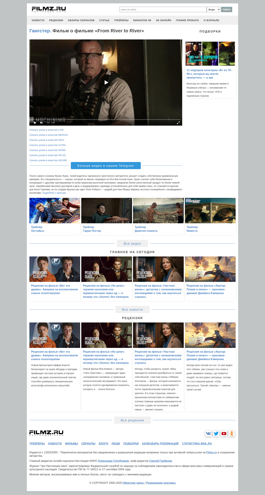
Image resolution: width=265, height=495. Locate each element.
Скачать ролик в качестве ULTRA (47, 145)
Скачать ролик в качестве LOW (46, 129)
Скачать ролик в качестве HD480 (47, 150)
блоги (103, 443)
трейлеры (121, 20)
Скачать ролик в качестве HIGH (46, 140)
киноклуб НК (142, 20)
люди (116, 443)
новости (38, 20)
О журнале (211, 20)
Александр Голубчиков (113, 460)
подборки (131, 443)
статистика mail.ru (197, 443)
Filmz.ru (211, 452)
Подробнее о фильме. (54, 192)
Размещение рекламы (161, 482)
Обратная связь (133, 482)
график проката (187, 20)
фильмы (71, 443)
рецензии (56, 20)
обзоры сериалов (81, 20)
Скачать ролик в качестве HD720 (47, 155)
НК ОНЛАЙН (163, 20)
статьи (104, 20)
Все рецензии (132, 420)
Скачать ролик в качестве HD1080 (48, 160)
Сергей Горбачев (160, 460)
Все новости (132, 309)
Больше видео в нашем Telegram (106, 165)
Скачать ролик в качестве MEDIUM (48, 135)
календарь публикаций (160, 443)
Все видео (132, 243)
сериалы (88, 443)
